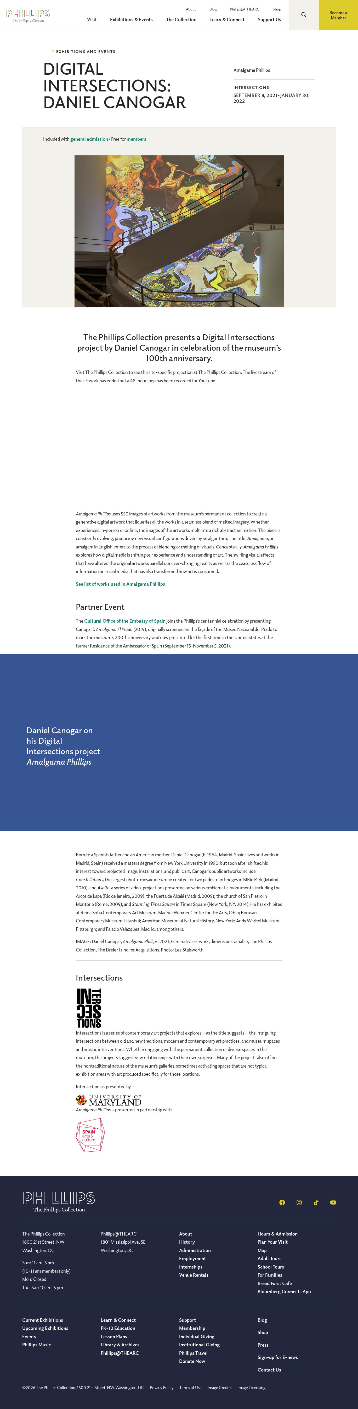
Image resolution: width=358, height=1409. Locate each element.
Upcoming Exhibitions (45, 1328)
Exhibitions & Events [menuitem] (142, 19)
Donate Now (192, 1361)
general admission (89, 139)
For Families (270, 1275)
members (136, 139)
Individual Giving (196, 1336)
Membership (192, 1328)
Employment (192, 1258)
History (187, 1242)
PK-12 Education (118, 1328)
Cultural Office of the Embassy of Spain (125, 621)
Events (29, 1336)
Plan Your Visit (273, 1242)
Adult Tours (269, 1258)
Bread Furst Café (275, 1283)
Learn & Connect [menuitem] (232, 19)
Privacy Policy (161, 1387)
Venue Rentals (193, 1275)
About (202, 9)
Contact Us (269, 1370)
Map (262, 1250)
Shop (279, 9)
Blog (221, 9)
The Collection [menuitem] (189, 19)
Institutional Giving (199, 1344)
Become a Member (338, 15)
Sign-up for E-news (278, 1357)
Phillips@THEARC (250, 9)
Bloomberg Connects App (284, 1291)
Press (263, 1345)
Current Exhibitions (42, 1320)
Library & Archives (120, 1344)
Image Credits (219, 1387)
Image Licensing (251, 1387)
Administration (195, 1250)
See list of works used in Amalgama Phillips (120, 584)
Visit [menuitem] (105, 19)
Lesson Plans (114, 1336)
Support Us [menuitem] (271, 19)
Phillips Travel (193, 1353)
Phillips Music (36, 1344)
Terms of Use (190, 1387)
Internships (190, 1267)
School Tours (271, 1267)
